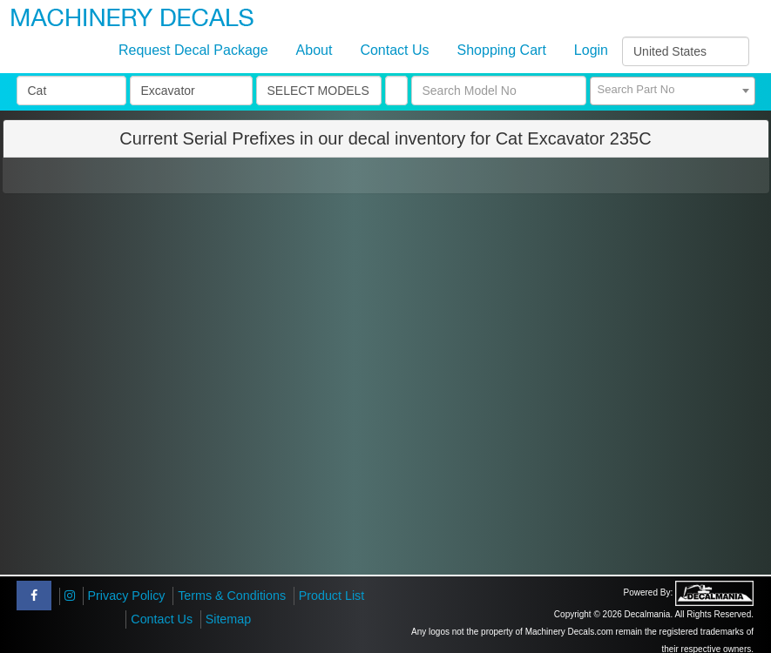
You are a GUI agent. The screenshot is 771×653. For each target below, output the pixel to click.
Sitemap (228, 619)
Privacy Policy (127, 596)
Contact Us (394, 50)
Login (591, 50)
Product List (332, 596)
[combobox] (672, 91)
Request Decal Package (193, 50)
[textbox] (672, 89)
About (314, 50)
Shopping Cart (501, 50)
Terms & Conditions (232, 596)
